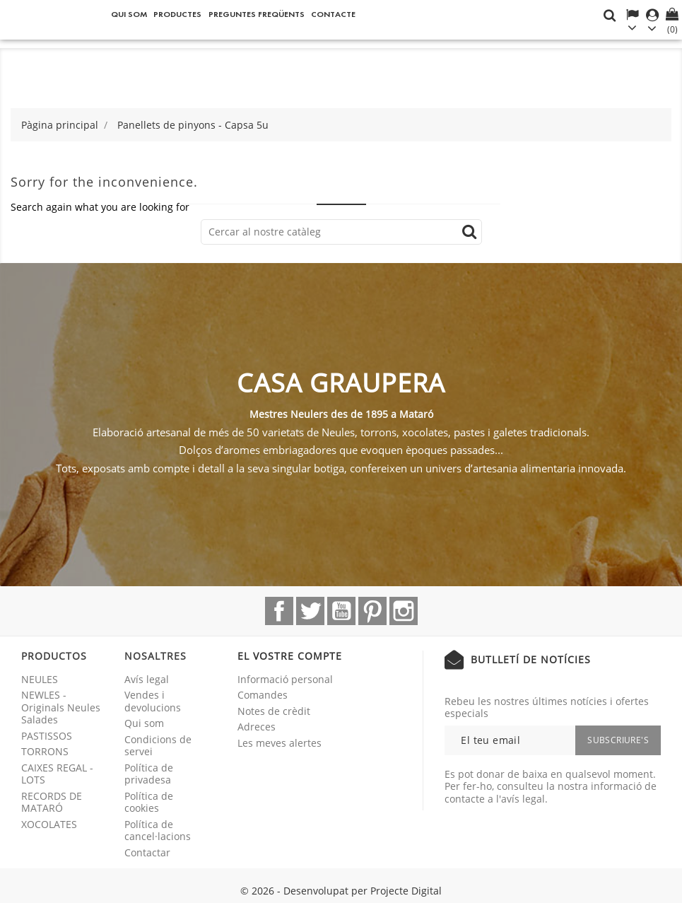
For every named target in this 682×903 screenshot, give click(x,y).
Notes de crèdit (273, 711)
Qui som (129, 13)
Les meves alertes (279, 743)
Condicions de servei (158, 746)
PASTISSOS (46, 735)
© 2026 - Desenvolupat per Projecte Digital (341, 890)
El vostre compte (289, 656)
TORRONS (45, 751)
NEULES (39, 679)
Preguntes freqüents (256, 13)
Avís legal (146, 679)
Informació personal (285, 679)
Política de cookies (148, 802)
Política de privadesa (148, 774)
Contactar (147, 852)
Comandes (262, 694)
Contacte (333, 13)
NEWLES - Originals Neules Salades (60, 707)
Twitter (310, 611)
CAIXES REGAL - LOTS (57, 774)
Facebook (279, 611)
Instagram (403, 611)
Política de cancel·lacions (157, 830)
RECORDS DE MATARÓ (51, 802)
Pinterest (372, 611)
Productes (177, 13)
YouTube (341, 611)
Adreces (256, 726)
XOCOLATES (49, 824)
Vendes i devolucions (152, 701)
